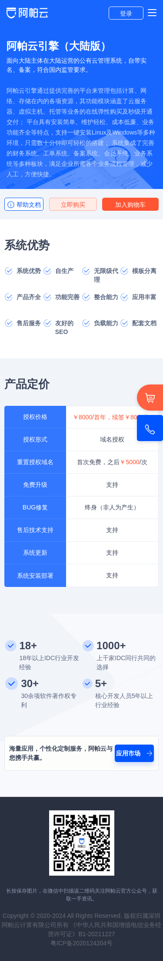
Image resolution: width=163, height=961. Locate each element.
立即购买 (73, 204)
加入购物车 (130, 204)
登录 (126, 13)
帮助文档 (24, 205)
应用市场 (134, 753)
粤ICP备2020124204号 (81, 943)
